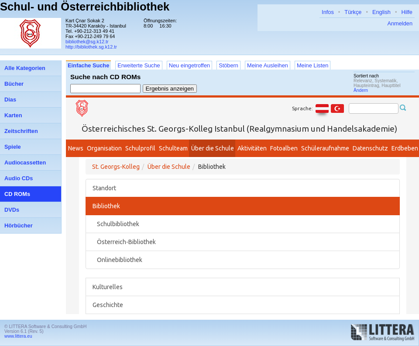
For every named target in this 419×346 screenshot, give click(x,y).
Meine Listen (313, 65)
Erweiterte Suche (138, 65)
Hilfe (406, 12)
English (381, 12)
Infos (328, 12)
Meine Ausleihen (267, 65)
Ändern (361, 90)
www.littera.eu (18, 336)
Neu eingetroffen (189, 65)
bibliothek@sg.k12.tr (87, 41)
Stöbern (228, 65)
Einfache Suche (88, 65)
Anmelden (399, 23)
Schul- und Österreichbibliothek (84, 6)
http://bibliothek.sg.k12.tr (91, 46)
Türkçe (352, 12)
